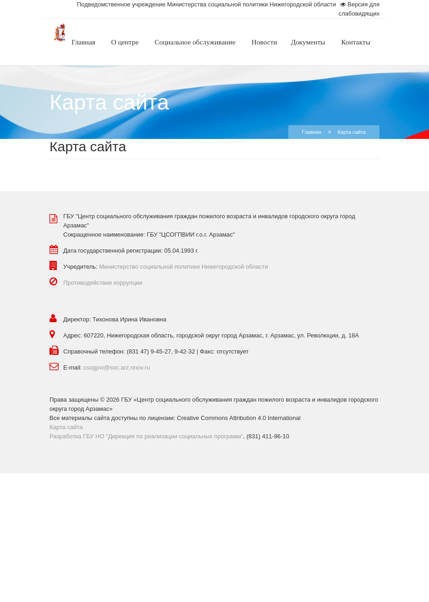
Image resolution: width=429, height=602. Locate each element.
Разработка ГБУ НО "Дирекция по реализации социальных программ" (146, 436)
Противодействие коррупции (103, 282)
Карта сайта (66, 427)
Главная (311, 132)
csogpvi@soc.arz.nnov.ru (116, 367)
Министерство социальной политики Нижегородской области (183, 266)
